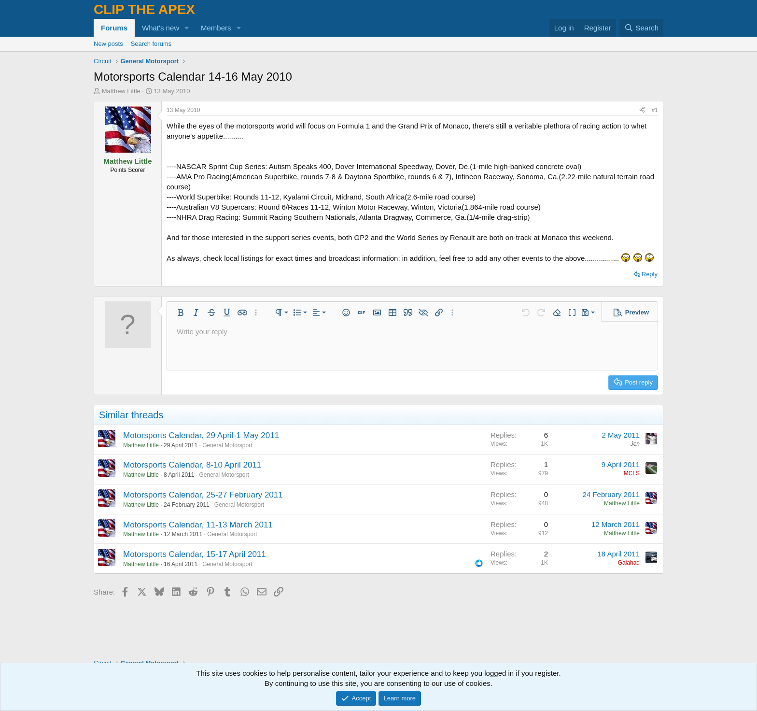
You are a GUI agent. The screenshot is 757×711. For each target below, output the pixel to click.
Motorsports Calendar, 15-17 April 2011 (194, 554)
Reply (650, 274)
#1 (655, 110)
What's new (160, 28)
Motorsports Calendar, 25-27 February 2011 (203, 494)
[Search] (641, 28)
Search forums (151, 43)
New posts (108, 43)
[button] (187, 28)
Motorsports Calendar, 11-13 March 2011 (198, 524)
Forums (114, 28)
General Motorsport (227, 445)
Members (216, 28)
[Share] (642, 110)
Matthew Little (121, 91)
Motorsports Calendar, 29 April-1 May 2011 (201, 435)
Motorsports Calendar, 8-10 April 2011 (192, 464)
